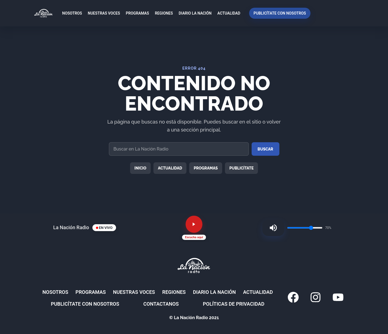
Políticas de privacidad (230, 307)
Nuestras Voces (102, 13)
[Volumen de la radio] (305, 229)
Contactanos (174, 307)
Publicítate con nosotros (278, 13)
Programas (135, 13)
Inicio (140, 168)
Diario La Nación (193, 13)
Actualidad (227, 13)
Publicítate (241, 168)
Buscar (265, 149)
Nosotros (70, 13)
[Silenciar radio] (270, 229)
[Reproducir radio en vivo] (194, 226)
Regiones (162, 13)
